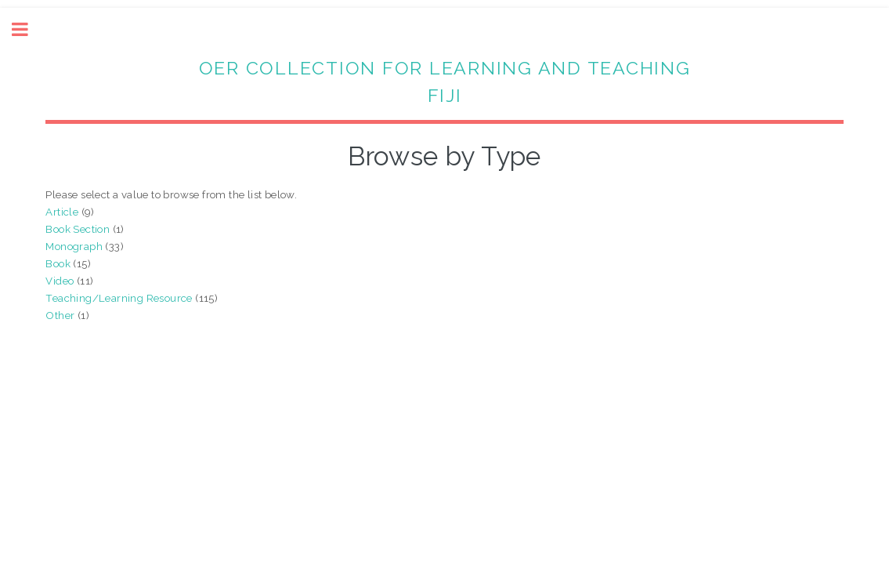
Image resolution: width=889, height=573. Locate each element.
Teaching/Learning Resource (118, 298)
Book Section (77, 229)
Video (59, 280)
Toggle (28, 29)
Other (59, 315)
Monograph (74, 246)
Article (61, 211)
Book (57, 263)
